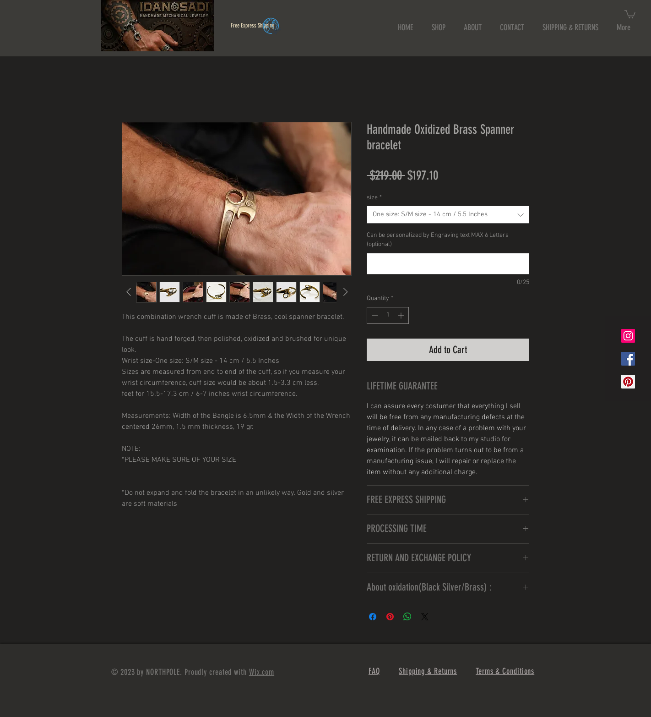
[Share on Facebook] (372, 616)
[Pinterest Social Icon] (628, 382)
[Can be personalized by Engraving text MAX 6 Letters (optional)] (448, 263)
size (374, 198)
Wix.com (261, 672)
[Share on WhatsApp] (407, 616)
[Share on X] (424, 616)
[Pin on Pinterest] (390, 616)
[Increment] (401, 315)
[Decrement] (374, 315)
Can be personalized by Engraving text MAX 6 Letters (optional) (438, 239)
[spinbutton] (388, 315)
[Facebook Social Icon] (628, 359)
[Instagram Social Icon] (628, 336)
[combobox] (448, 215)
